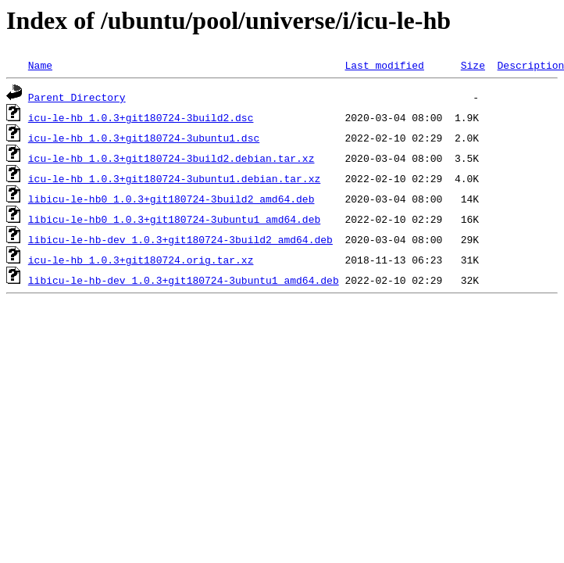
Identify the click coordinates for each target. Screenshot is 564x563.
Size (473, 65)
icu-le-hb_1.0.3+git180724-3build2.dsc (141, 117)
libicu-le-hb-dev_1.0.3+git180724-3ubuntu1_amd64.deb (183, 280)
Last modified (383, 65)
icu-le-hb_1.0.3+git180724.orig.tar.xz (141, 260)
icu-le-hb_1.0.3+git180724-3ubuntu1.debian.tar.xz (174, 178)
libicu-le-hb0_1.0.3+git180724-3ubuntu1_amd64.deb (174, 219)
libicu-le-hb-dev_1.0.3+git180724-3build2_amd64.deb (180, 239)
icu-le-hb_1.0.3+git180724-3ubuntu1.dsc (143, 138)
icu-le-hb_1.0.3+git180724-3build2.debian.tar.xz (171, 158)
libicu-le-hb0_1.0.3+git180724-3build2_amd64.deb (171, 199)
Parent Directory (77, 97)
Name (40, 65)
